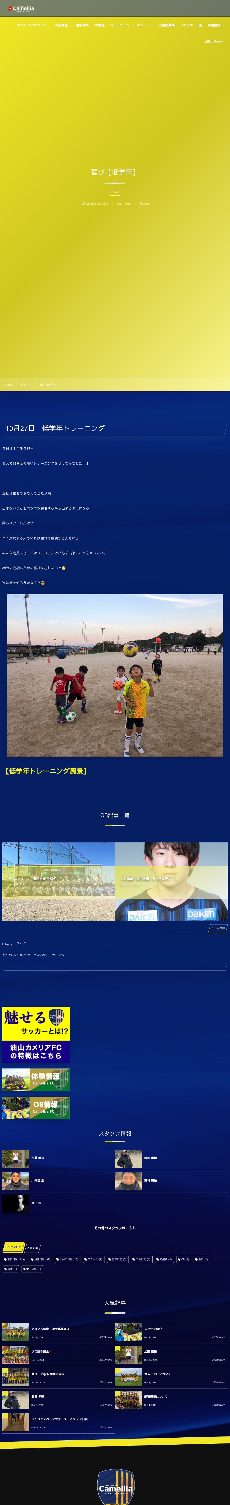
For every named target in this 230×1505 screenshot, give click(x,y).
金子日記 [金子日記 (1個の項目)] (33, 1268)
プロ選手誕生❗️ (42, 1351)
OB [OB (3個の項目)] (185, 1259)
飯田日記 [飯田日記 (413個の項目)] (16, 1259)
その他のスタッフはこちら (115, 1228)
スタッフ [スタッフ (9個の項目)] (95, 1259)
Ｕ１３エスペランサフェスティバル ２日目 (59, 1419)
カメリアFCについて (157, 1374)
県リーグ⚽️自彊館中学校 (47, 1374)
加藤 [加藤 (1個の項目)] (12, 1268)
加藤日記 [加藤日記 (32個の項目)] (42, 1259)
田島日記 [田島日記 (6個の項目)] (143, 1259)
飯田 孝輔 (150, 1158)
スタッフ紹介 (153, 1329)
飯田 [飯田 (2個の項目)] (203, 1259)
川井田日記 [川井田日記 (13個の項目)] (69, 1259)
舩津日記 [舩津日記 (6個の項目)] (119, 1259)
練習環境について (156, 1397)
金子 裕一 (37, 1203)
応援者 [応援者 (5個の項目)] (166, 1259)
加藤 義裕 (37, 1158)
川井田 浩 (37, 1180)
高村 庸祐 (150, 1180)
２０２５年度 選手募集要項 (50, 1329)
